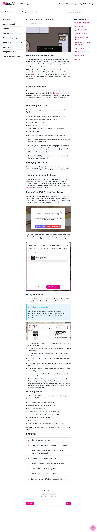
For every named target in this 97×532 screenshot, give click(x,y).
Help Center (20, 3)
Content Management (23, 12)
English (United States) (86, 4)
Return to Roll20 (63, 4)
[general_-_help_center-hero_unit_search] (80, 12)
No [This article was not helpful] (53, 494)
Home (7, 19)
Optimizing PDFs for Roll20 (61, 93)
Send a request (74, 4)
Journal (31, 74)
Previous (30, 503)
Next (68, 503)
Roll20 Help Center (8, 12)
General (34, 12)
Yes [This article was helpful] (46, 494)
